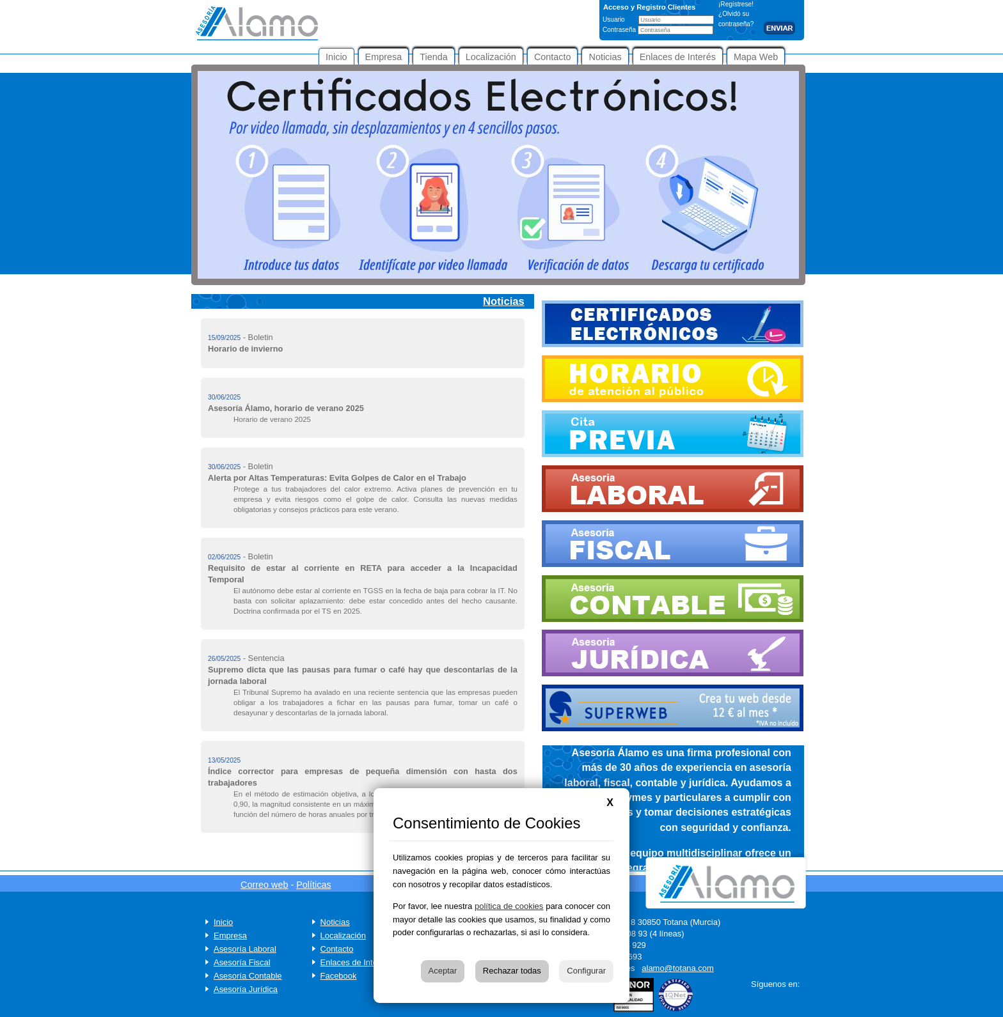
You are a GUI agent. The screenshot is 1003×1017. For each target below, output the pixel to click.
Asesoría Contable (248, 976)
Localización (343, 935)
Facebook (338, 976)
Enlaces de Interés (354, 962)
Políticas (313, 885)
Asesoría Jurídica (246, 989)
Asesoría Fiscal (242, 962)
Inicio (223, 922)
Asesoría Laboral (245, 949)
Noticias (335, 922)
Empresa (230, 935)
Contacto (337, 949)
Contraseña (620, 29)
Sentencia (266, 658)
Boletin (260, 337)
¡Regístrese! (736, 4)
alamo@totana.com (678, 968)
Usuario (615, 19)
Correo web (264, 885)
